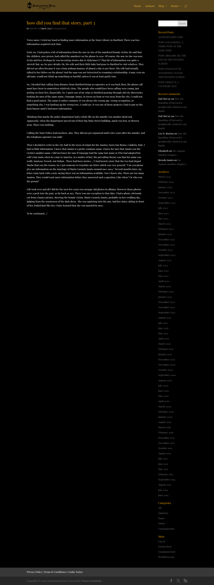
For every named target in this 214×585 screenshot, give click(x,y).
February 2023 (165, 228)
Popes (161, 518)
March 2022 (164, 286)
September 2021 (166, 312)
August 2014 (164, 484)
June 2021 (163, 328)
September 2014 (166, 479)
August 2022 (164, 260)
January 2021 (165, 354)
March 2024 (164, 176)
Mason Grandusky (92, 580)
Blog (161, 6)
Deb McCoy (34, 28)
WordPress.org (166, 556)
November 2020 (166, 364)
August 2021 (164, 317)
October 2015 (165, 448)
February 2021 (165, 348)
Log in (161, 541)
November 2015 (166, 442)
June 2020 (163, 390)
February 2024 (166, 181)
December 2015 (166, 437)
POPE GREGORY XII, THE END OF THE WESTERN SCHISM (172, 59)
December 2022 (166, 239)
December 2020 (166, 359)
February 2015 (165, 474)
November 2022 (166, 244)
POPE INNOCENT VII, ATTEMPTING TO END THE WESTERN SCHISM (171, 72)
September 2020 (167, 375)
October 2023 (165, 197)
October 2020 (165, 369)
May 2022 (163, 275)
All (159, 507)
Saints (161, 523)
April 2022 (163, 281)
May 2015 (163, 469)
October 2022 (165, 249)
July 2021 (163, 322)
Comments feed (166, 551)
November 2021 (166, 307)
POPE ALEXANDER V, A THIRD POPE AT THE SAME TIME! (170, 46)
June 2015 (163, 463)
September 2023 (166, 202)
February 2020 (166, 411)
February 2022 (166, 291)
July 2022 (163, 265)
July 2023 (163, 207)
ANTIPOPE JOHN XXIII (170, 37)
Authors (150, 6)
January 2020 (165, 416)
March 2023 (164, 223)
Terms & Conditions (55, 571)
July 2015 (162, 458)
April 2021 (163, 338)
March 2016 (164, 427)
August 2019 (164, 422)
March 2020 (164, 406)
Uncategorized (59, 28)
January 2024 (165, 187)
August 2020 (165, 380)
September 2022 (167, 255)
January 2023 (165, 234)
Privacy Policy (34, 571)
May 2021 (163, 333)
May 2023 (163, 218)
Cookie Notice (75, 571)
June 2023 (163, 213)
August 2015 (164, 453)
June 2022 (163, 270)
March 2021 (164, 343)
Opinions (163, 513)
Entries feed (164, 546)
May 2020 (163, 395)
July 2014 (163, 490)
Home (137, 6)
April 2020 (164, 401)
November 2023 (166, 192)
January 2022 (165, 296)
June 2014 (163, 495)
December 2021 (166, 302)
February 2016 (165, 432)
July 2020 (163, 385)
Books (174, 6)
